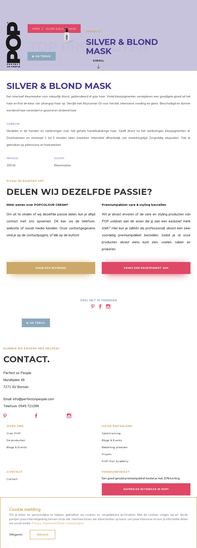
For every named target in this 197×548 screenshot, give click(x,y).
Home (36, 28)
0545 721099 (28, 406)
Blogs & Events (17, 447)
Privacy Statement (44, 523)
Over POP (14, 433)
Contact (12, 479)
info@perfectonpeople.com (33, 399)
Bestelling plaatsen (115, 447)
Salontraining (111, 433)
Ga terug (41, 56)
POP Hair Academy (115, 461)
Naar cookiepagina (71, 523)
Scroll (98, 64)
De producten (16, 440)
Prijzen (107, 454)
